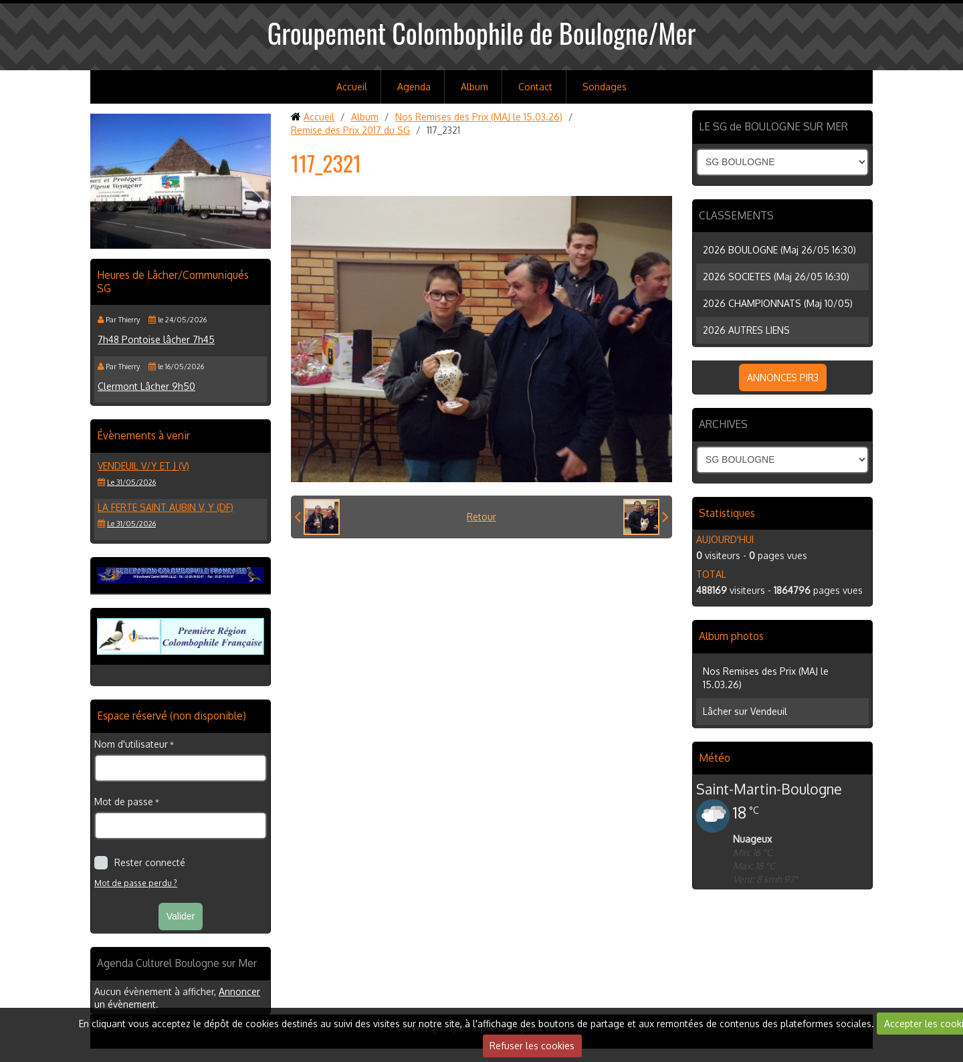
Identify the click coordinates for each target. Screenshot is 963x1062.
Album (474, 86)
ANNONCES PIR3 (783, 377)
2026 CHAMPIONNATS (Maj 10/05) (778, 303)
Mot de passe (123, 801)
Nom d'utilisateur (131, 744)
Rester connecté (139, 862)
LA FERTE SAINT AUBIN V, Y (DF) (165, 507)
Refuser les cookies (532, 1045)
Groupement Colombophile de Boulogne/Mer (482, 33)
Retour (481, 516)
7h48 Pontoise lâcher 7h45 (156, 339)
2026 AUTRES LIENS (746, 330)
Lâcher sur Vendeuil (745, 711)
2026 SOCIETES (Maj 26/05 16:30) (776, 276)
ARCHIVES (723, 424)
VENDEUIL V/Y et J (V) (143, 465)
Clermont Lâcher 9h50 (146, 386)
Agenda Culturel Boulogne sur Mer (177, 963)
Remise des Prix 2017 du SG (350, 130)
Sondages (604, 86)
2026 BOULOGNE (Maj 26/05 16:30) (779, 249)
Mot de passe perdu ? (135, 883)
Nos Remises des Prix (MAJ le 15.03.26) (478, 116)
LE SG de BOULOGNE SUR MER (773, 126)
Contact (535, 86)
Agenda (414, 86)
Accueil (351, 86)
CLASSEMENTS (736, 215)
